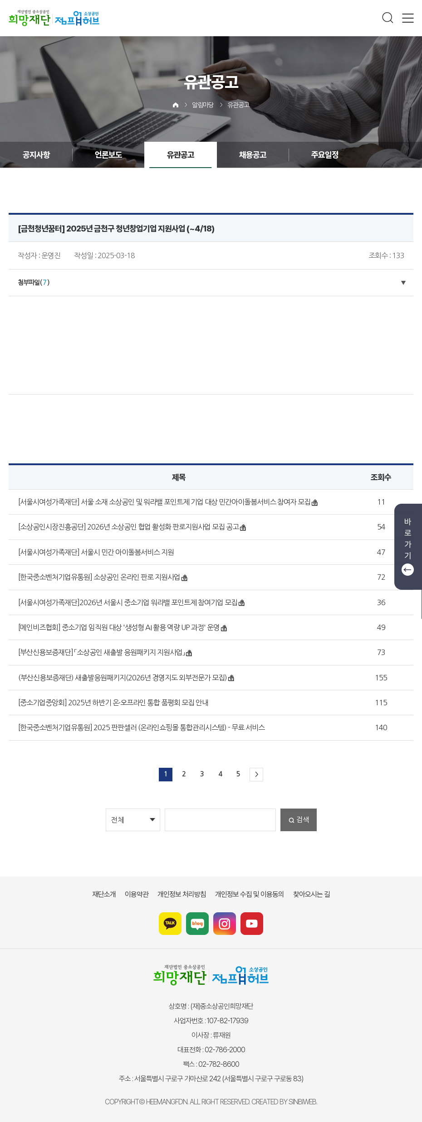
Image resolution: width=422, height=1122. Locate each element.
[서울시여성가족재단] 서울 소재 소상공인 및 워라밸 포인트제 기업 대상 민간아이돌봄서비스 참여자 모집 (164, 502)
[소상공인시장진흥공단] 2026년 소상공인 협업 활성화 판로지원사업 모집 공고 (128, 526)
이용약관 (136, 894)
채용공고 (252, 154)
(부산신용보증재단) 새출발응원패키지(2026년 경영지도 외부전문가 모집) (122, 677)
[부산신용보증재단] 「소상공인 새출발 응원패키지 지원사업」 (101, 652)
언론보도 (108, 154)
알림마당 (203, 105)
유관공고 (238, 105)
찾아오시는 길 (311, 894)
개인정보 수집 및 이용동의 (249, 894)
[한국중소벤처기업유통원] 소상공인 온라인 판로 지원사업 (99, 577)
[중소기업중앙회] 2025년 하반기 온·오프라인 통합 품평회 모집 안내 (113, 702)
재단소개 (104, 894)
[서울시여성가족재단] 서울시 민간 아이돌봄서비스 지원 (96, 552)
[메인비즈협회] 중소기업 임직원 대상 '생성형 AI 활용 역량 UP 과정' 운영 (119, 627)
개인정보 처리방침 (181, 894)
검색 (302, 819)
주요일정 (325, 154)
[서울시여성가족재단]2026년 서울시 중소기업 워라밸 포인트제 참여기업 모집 (127, 602)
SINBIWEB (302, 1102)
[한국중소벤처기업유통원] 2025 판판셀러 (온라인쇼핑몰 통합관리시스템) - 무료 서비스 (141, 727)
